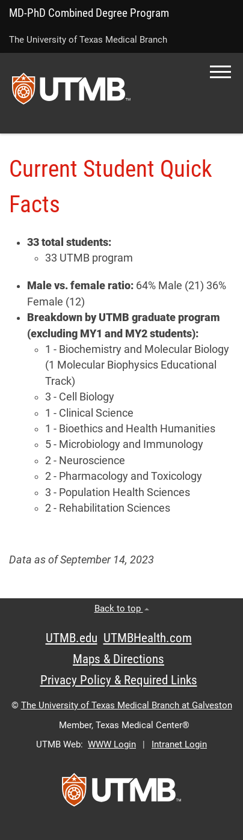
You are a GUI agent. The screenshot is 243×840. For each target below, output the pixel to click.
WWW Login (112, 744)
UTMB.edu (71, 638)
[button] (220, 72)
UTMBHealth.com (147, 638)
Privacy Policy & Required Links (118, 680)
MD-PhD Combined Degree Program (89, 13)
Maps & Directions (118, 659)
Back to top (121, 608)
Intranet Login (179, 744)
